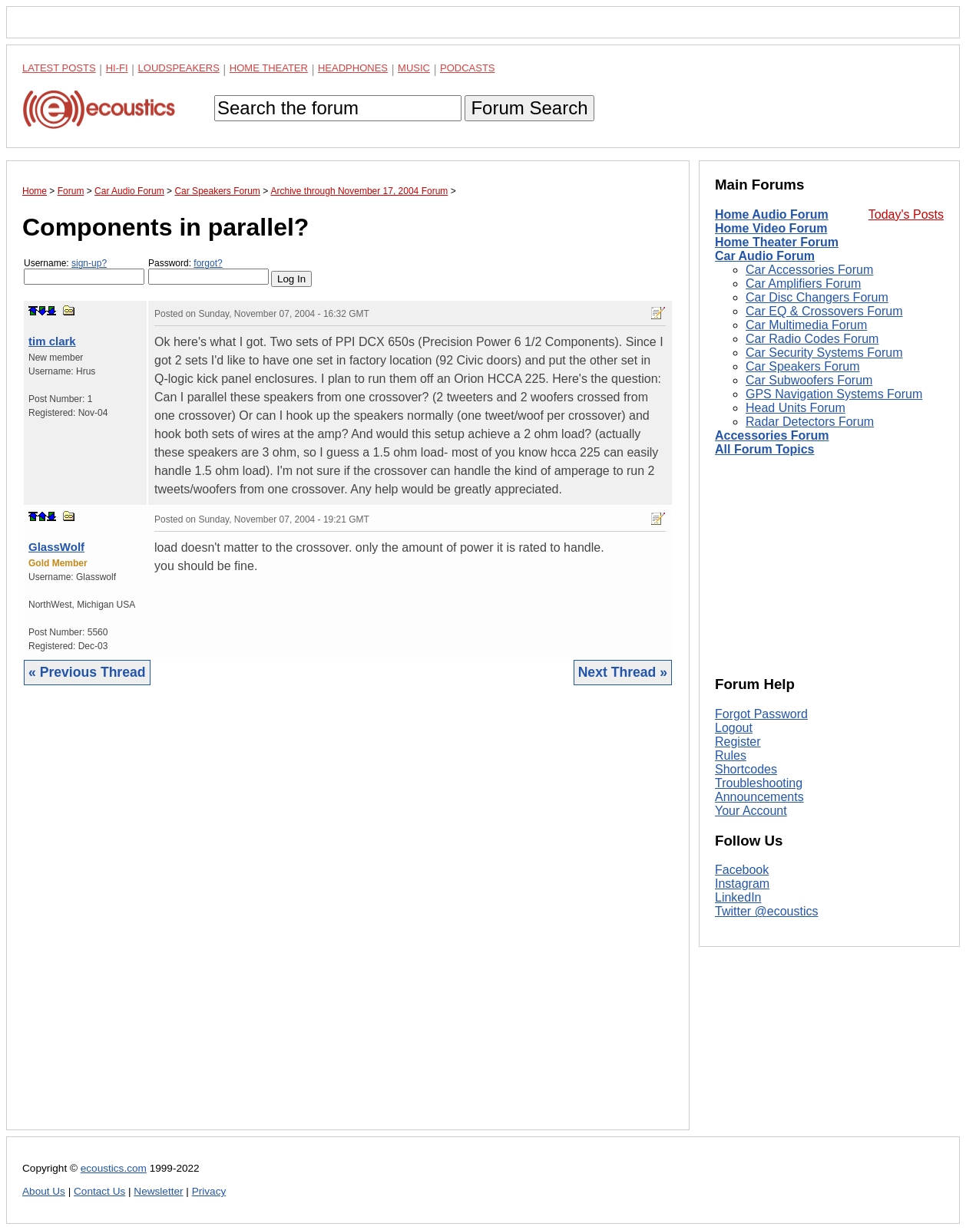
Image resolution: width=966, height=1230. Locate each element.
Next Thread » (622, 672)
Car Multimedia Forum (806, 324)
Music (414, 68)
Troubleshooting (758, 783)
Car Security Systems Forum (824, 352)
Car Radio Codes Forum (812, 338)
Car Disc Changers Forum (817, 297)
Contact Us (99, 1191)
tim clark (52, 341)
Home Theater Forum (777, 242)
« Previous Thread (87, 672)
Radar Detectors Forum (810, 421)
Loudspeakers (179, 68)
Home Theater (269, 68)
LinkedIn (738, 897)
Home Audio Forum (772, 214)
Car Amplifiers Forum (803, 283)
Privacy (209, 1191)
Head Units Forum (795, 407)
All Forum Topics (764, 449)
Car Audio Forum (765, 255)
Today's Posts (906, 214)
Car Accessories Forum (809, 269)
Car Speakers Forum (803, 366)
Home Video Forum (771, 228)
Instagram (742, 883)
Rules (730, 755)
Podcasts (467, 68)
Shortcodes (746, 769)
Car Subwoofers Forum (809, 380)
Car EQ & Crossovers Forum (824, 311)
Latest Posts (59, 68)
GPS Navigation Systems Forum (834, 394)
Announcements (759, 796)
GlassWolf (56, 546)
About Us (43, 1191)
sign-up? (89, 263)
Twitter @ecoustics (767, 911)
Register (738, 741)
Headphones (353, 68)
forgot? (208, 263)
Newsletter (158, 1191)
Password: (208, 271)
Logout (734, 727)
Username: (84, 271)
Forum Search (529, 107)
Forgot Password (761, 714)
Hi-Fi (117, 68)
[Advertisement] (347, 919)
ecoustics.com (114, 1168)
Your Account (751, 810)
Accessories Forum (772, 435)
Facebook (742, 869)
